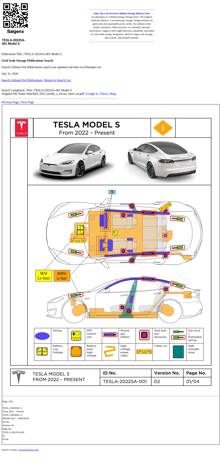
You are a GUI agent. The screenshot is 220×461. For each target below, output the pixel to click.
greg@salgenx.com (28, 449)
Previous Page (10, 102)
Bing (113, 93)
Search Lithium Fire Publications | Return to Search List (36, 80)
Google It (92, 93)
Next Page (27, 102)
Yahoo (104, 93)
